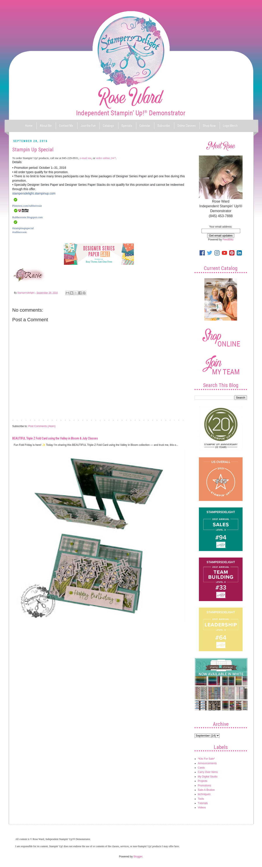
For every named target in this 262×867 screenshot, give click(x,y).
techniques (204, 794)
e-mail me (85, 158)
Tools (201, 798)
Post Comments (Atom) (41, 426)
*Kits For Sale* (206, 758)
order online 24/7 (106, 158)
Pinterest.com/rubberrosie (27, 205)
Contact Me (66, 125)
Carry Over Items (208, 772)
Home (29, 125)
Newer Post (20, 419)
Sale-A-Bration (206, 789)
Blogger (137, 856)
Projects (202, 780)
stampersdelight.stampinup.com (33, 193)
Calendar (144, 125)
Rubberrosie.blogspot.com (27, 217)
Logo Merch (230, 125)
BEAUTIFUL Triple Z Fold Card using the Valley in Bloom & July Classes (55, 438)
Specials (126, 125)
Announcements (207, 763)
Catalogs (108, 125)
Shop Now (209, 125)
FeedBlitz (227, 239)
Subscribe (163, 125)
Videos (202, 807)
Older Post (178, 419)
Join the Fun (88, 125)
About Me (46, 125)
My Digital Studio (207, 776)
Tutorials (203, 803)
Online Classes (186, 125)
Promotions (204, 785)
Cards (201, 767)
